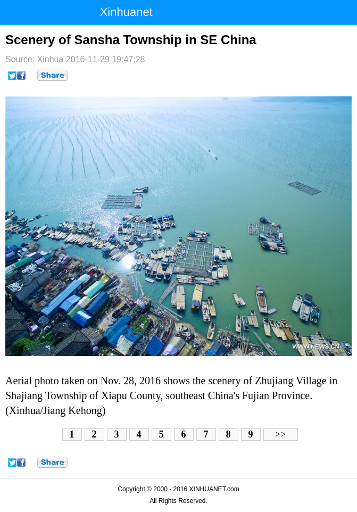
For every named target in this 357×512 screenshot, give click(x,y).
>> (280, 434)
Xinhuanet (126, 12)
